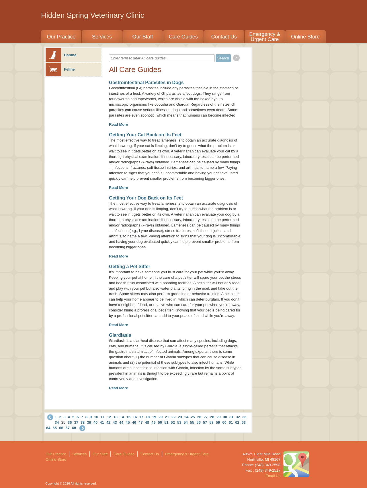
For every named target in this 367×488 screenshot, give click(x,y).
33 (244, 417)
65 (54, 428)
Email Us (273, 476)
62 (237, 422)
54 (186, 422)
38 (83, 422)
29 (218, 417)
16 (135, 417)
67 (67, 428)
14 (122, 417)
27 (206, 417)
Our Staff (142, 37)
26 (199, 417)
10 (96, 417)
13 (116, 417)
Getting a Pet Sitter (129, 266)
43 (115, 422)
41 (102, 422)
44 (121, 422)
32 (238, 417)
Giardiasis (120, 335)
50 (160, 422)
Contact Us (224, 37)
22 (173, 417)
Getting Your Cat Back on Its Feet (145, 134)
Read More (118, 124)
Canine (61, 55)
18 (148, 417)
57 (205, 422)
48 (147, 422)
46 (134, 422)
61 (231, 422)
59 (218, 422)
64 (48, 428)
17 (141, 417)
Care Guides (183, 37)
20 (161, 417)
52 (173, 422)
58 (211, 422)
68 (74, 428)
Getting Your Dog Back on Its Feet (146, 197)
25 (193, 417)
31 (231, 417)
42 (108, 422)
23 (180, 417)
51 (166, 422)
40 (95, 422)
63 (244, 422)
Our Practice (61, 37)
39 (89, 422)
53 (179, 422)
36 (70, 422)
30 (225, 417)
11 (103, 417)
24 (186, 417)
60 (224, 422)
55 (192, 422)
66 (61, 428)
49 (153, 422)
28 (212, 417)
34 (57, 422)
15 (128, 417)
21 (167, 417)
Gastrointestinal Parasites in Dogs (146, 82)
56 (198, 422)
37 (76, 422)
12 (109, 417)
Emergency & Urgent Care (264, 36)
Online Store (305, 37)
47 (140, 422)
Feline (60, 69)
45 (128, 422)
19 (154, 417)
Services (102, 37)
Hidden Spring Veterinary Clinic (92, 15)
